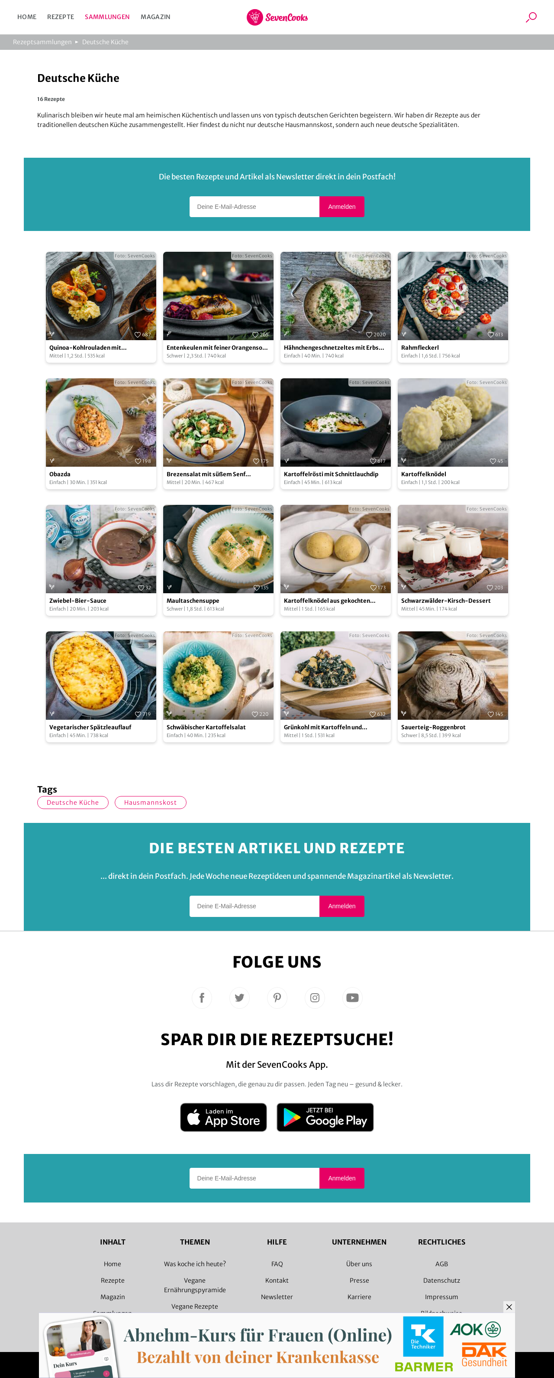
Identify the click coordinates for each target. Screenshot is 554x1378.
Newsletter (277, 1297)
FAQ (277, 1264)
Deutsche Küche (105, 42)
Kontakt (277, 1280)
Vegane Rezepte (194, 1306)
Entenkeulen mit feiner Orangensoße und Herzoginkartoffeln (218, 348)
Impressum (441, 1297)
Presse (359, 1280)
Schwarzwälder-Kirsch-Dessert (446, 600)
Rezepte (60, 17)
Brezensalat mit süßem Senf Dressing (206, 475)
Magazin (156, 17)
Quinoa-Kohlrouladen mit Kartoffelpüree (85, 348)
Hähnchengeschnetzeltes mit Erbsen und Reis (335, 348)
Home (26, 17)
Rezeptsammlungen (42, 42)
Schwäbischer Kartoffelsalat (206, 727)
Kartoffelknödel (423, 474)
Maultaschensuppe (193, 600)
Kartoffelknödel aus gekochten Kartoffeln (327, 601)
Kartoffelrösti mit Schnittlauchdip (331, 474)
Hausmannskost (150, 802)
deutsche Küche (73, 802)
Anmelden (341, 206)
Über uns (359, 1264)
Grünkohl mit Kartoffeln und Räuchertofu (323, 728)
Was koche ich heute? (195, 1264)
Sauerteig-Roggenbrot (433, 727)
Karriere (359, 1297)
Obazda (60, 474)
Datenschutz (441, 1280)
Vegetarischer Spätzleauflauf (90, 727)
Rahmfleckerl (420, 347)
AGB (441, 1264)
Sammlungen (107, 17)
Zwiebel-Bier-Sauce (77, 600)
